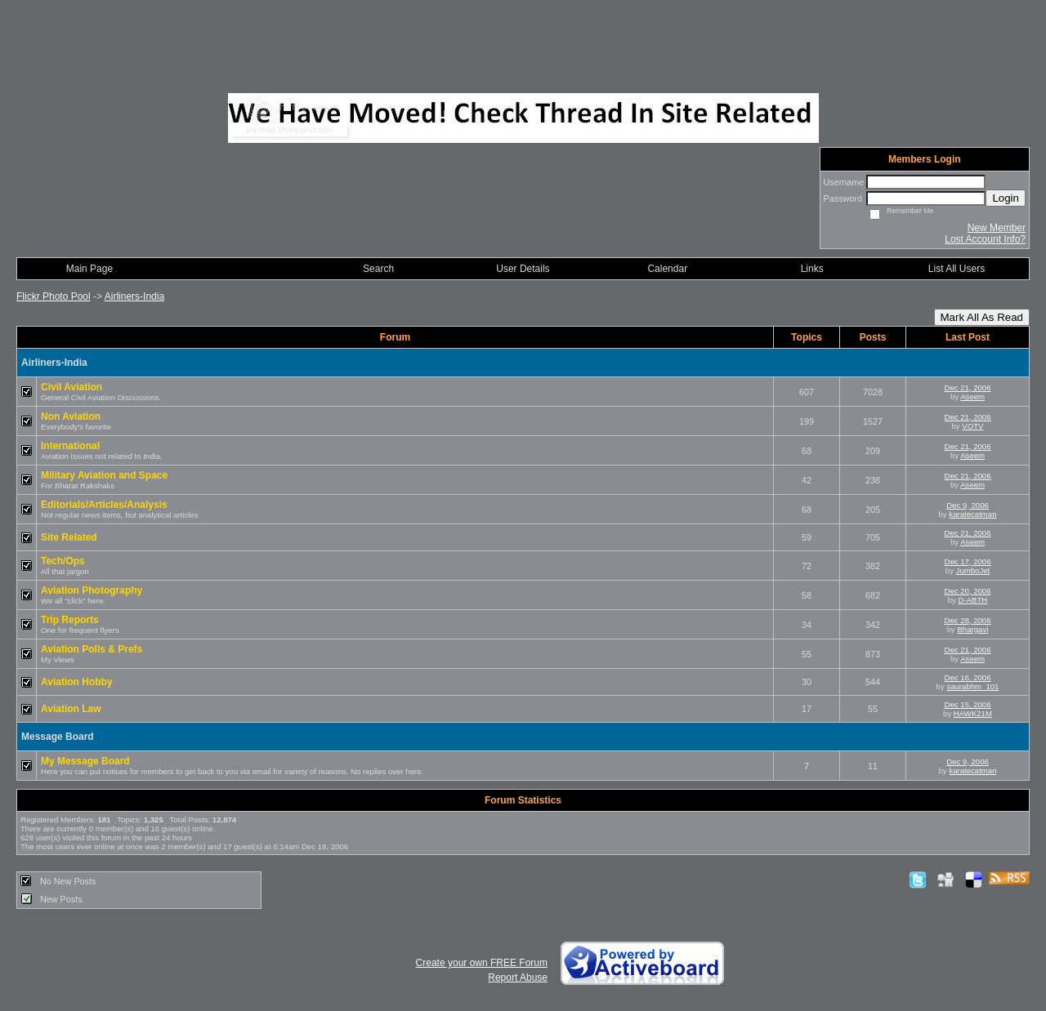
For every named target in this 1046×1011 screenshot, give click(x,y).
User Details (522, 268)
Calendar (667, 268)
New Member (997, 228)
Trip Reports (70, 620)
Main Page (89, 268)
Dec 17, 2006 (967, 561)
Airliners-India (134, 296)
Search (378, 268)
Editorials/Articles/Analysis (104, 504)
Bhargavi (972, 629)
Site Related (69, 537)
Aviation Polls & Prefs (91, 649)
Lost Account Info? (985, 239)
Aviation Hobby (77, 682)
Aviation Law (71, 709)
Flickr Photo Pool (53, 296)
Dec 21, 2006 (967, 387)
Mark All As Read (982, 317)
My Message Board (85, 761)
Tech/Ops (63, 561)
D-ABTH (973, 599)
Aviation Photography (91, 590)
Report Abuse (518, 977)
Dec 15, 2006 (967, 704)
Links (812, 268)
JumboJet (973, 570)
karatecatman (972, 514)
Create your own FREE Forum (482, 963)
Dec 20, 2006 (967, 590)
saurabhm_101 (972, 686)
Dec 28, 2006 (967, 620)
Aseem (972, 396)
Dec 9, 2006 (967, 505)
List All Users (956, 268)
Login (1005, 198)
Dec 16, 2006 (967, 677)
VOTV (972, 425)
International (70, 446)
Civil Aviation (71, 387)
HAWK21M (973, 713)
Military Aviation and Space (104, 475)
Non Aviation (71, 416)
